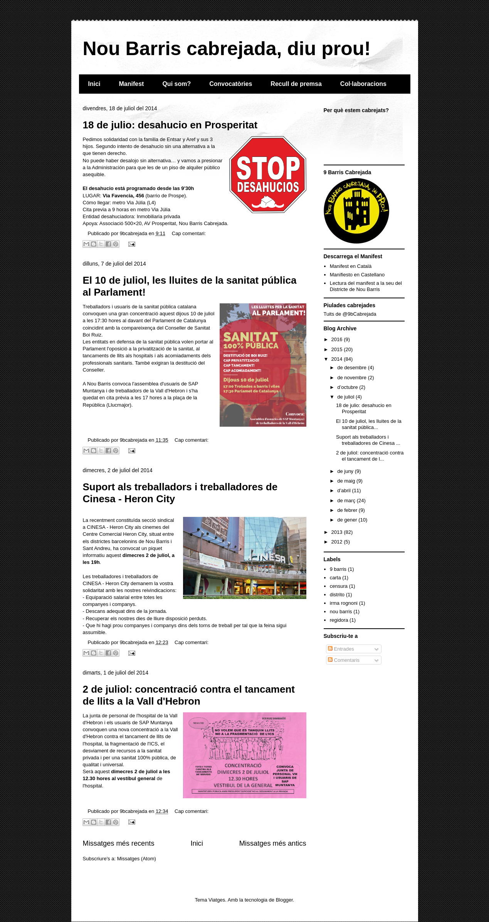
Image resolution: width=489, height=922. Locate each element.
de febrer (348, 510)
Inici (94, 84)
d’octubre (348, 387)
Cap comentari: (189, 233)
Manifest (131, 84)
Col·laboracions (363, 84)
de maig (346, 481)
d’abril (344, 490)
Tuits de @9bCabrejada (350, 314)
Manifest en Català (350, 266)
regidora (339, 620)
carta (335, 577)
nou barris (341, 611)
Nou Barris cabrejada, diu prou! (227, 48)
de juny (346, 471)
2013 (337, 532)
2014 (337, 359)
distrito (337, 594)
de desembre (352, 367)
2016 (337, 339)
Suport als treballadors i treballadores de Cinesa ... (368, 440)
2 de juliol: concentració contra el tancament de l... (370, 456)
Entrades (341, 649)
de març (347, 500)
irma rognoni (344, 603)
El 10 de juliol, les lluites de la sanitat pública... (369, 424)
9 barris (338, 569)
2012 (337, 542)
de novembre (352, 377)
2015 (337, 349)
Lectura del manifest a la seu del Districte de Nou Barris (366, 286)
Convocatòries (230, 84)
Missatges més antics (272, 843)
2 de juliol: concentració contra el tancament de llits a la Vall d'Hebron (189, 695)
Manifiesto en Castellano (357, 275)
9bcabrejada (134, 233)
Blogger (284, 900)
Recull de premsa (296, 84)
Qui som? (176, 84)
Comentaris (344, 660)
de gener (347, 520)
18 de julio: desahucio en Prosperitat (170, 125)
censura (339, 586)
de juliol (346, 397)
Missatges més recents (119, 843)
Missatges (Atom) (136, 858)
